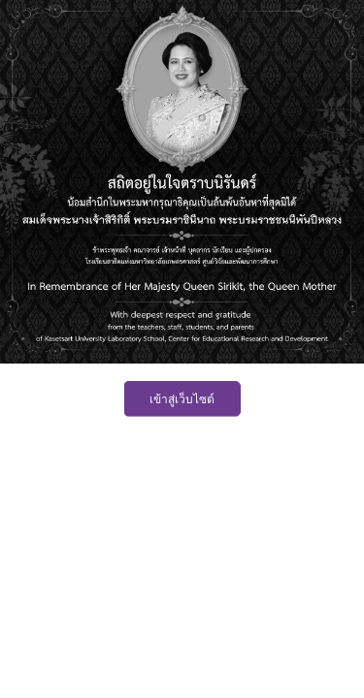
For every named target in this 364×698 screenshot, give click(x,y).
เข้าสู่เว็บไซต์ (182, 399)
